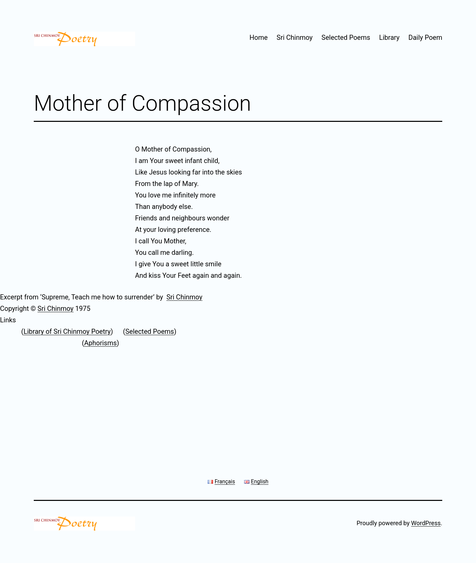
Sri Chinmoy (294, 37)
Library (389, 37)
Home (258, 37)
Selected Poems (345, 37)
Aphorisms (100, 343)
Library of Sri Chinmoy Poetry (67, 331)
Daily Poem (425, 37)
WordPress (426, 523)
